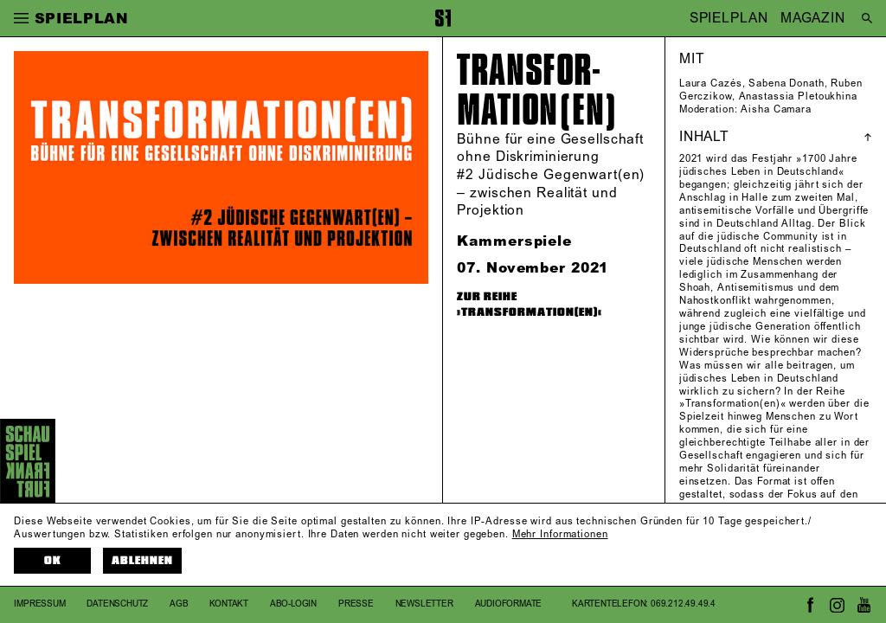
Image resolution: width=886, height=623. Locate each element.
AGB (179, 604)
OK (52, 561)
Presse (356, 604)
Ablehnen (142, 561)
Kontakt (228, 604)
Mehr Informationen (560, 535)
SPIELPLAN (729, 18)
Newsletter (424, 604)
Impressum (39, 604)
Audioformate (509, 604)
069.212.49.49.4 (683, 604)
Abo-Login (293, 604)
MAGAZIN (812, 18)
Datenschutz (117, 604)
